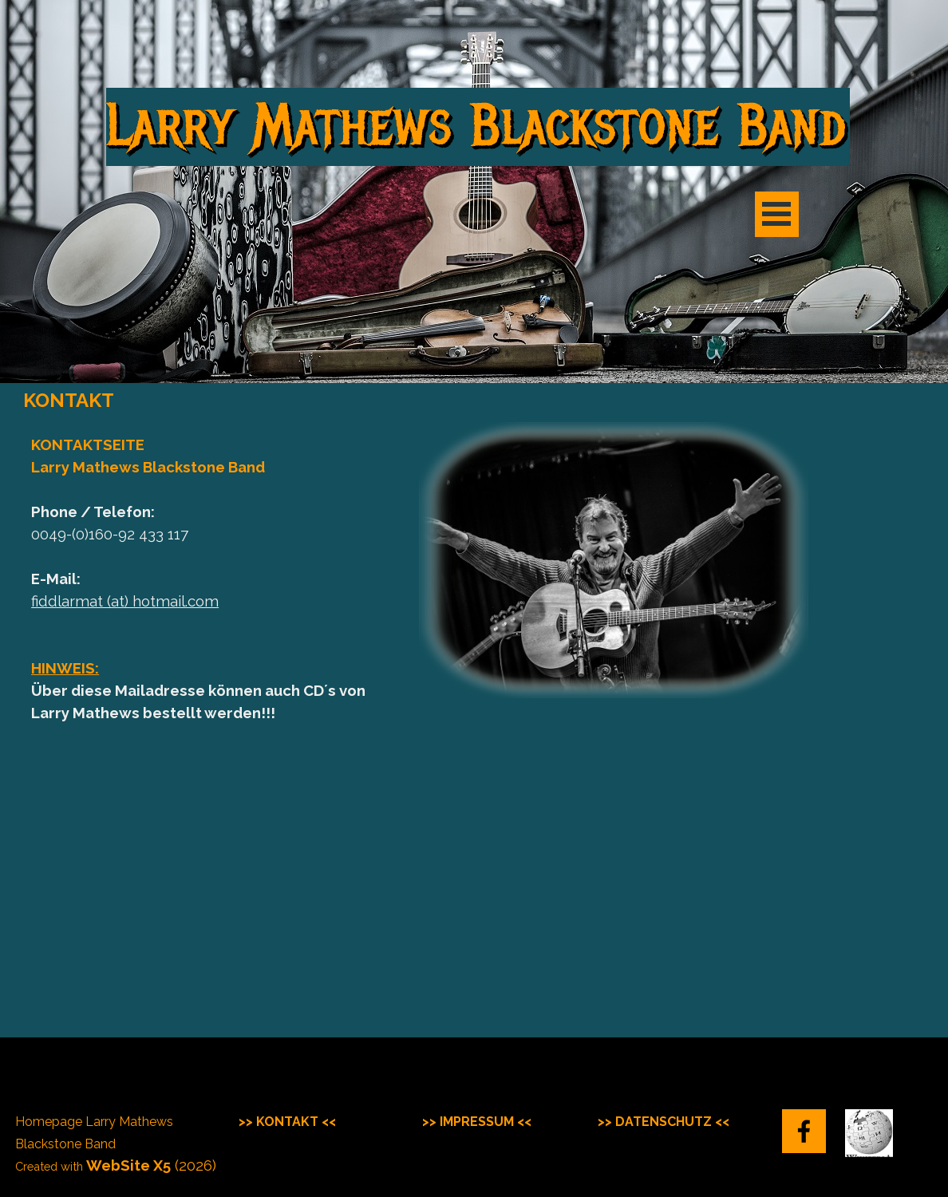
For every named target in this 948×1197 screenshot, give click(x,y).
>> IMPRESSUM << (476, 1121)
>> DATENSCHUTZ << (663, 1121)
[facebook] (804, 1131)
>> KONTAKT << (287, 1121)
